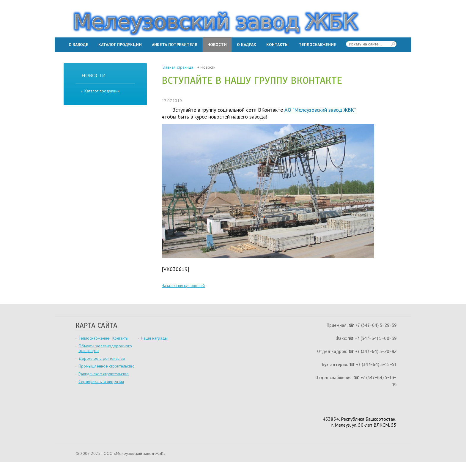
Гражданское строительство (103, 373)
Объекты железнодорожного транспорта (105, 348)
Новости (217, 44)
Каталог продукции (120, 44)
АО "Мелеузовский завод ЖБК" (320, 109)
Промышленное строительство (106, 366)
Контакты (277, 44)
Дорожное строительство (101, 358)
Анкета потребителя (174, 44)
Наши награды (154, 338)
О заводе (78, 44)
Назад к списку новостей (183, 285)
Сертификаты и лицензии (101, 381)
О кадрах (246, 44)
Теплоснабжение (317, 44)
